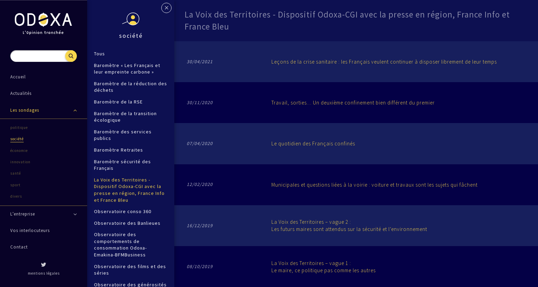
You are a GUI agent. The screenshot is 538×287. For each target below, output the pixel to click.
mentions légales (44, 273)
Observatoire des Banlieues (127, 223)
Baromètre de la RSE (118, 102)
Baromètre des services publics (123, 135)
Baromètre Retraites (118, 150)
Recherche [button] (71, 56)
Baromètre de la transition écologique (125, 116)
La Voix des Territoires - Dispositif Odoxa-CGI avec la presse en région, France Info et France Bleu (129, 190)
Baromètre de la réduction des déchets (130, 86)
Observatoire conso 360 (122, 211)
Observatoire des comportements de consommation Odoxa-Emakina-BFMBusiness (120, 244)
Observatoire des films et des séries (130, 269)
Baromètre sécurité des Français (122, 165)
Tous (99, 54)
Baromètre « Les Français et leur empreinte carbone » (127, 68)
